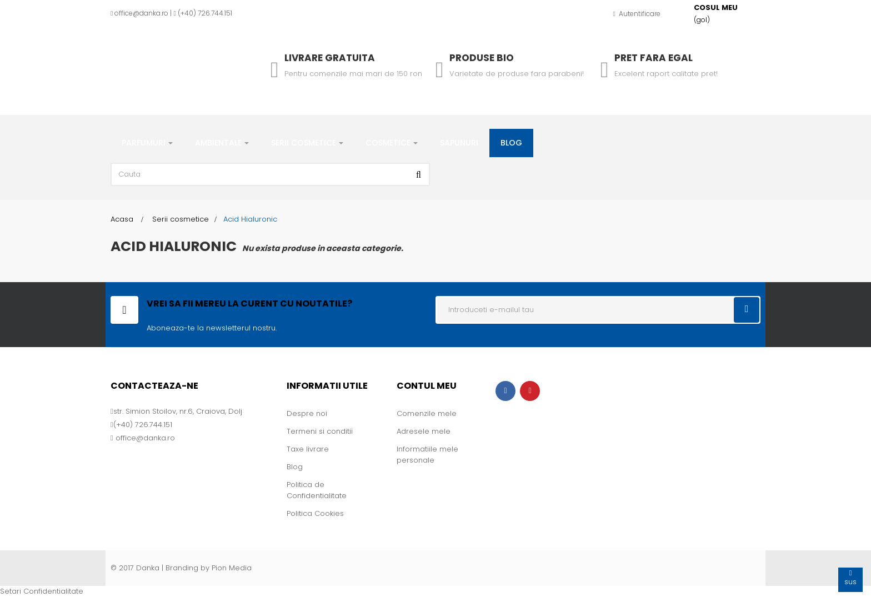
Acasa (122, 219)
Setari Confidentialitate (41, 591)
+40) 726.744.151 (206, 13)
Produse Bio (481, 57)
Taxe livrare (308, 449)
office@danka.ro (141, 13)
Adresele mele (423, 431)
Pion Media (232, 568)
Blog (295, 466)
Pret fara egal (653, 57)
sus (850, 577)
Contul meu (427, 385)
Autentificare (636, 13)
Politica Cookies (315, 513)
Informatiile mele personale (427, 454)
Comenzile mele (427, 413)
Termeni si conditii (320, 431)
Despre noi (307, 413)
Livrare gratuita (329, 57)
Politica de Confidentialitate (317, 490)
